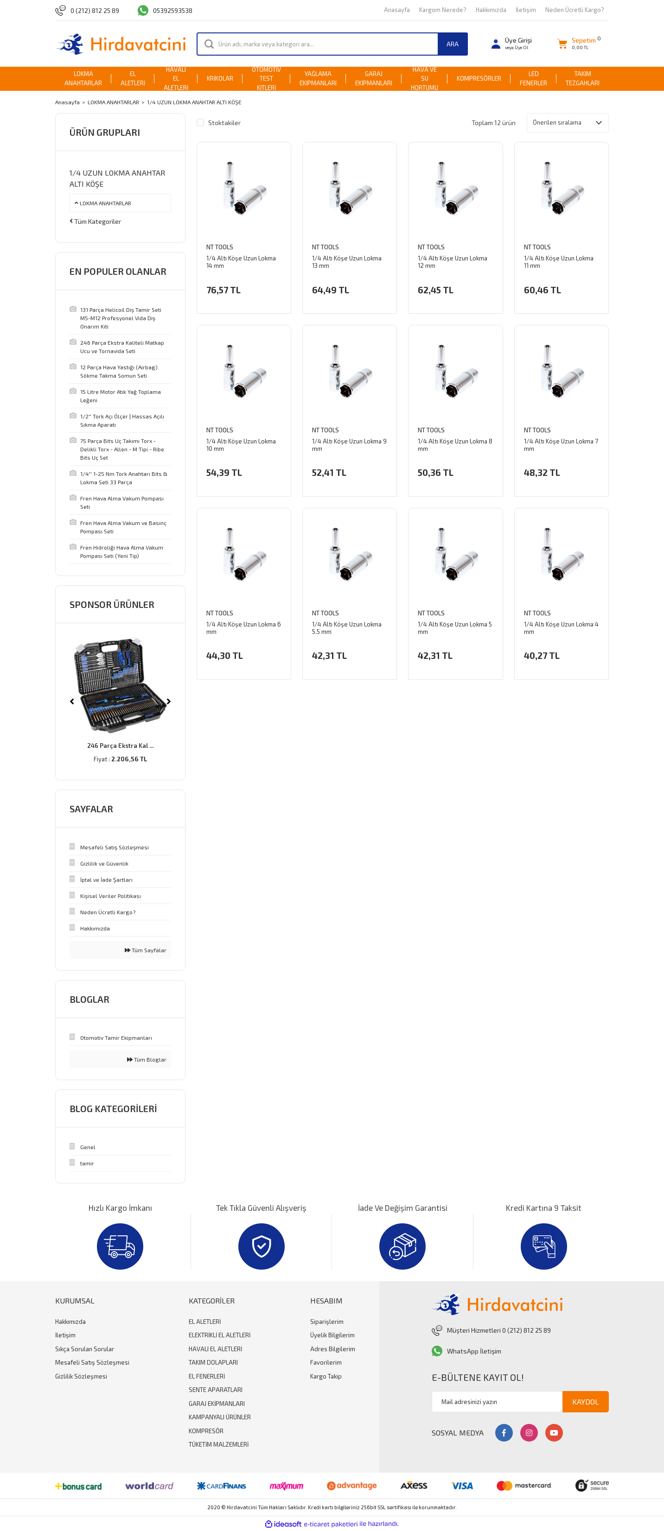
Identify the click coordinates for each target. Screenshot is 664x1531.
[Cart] (576, 44)
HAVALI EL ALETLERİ (215, 1349)
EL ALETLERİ (205, 1321)
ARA (453, 44)
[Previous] (72, 701)
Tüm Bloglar (146, 1059)
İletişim (526, 9)
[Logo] (120, 43)
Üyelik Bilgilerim (332, 1335)
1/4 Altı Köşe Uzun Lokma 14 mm (241, 263)
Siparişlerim (327, 1321)
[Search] (332, 44)
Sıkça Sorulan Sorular (84, 1349)
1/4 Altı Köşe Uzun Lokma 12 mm (452, 263)
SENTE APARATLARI (216, 1389)
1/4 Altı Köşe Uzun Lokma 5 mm (455, 629)
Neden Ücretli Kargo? (574, 9)
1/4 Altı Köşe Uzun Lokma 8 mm (455, 446)
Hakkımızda (491, 9)
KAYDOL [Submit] (585, 1401)
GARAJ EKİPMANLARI (217, 1403)
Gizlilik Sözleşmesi (81, 1376)
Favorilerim (326, 1362)
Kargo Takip (326, 1376)
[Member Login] (512, 44)
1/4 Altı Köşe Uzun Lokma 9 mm (349, 446)
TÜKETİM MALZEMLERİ (219, 1444)
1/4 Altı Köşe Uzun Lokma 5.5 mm (347, 629)
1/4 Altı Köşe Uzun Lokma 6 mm (243, 629)
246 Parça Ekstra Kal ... (120, 745)
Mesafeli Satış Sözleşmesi (92, 1362)
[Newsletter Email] (520, 1401)
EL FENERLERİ (207, 1376)
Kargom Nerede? (442, 9)
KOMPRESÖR (206, 1431)
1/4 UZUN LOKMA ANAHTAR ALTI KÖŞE (194, 102)
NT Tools (219, 248)
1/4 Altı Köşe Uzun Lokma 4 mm (561, 629)
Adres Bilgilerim (332, 1349)
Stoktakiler (224, 123)
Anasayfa (397, 9)
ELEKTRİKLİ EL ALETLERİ (219, 1335)
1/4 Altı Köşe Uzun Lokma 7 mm (561, 446)
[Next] (168, 701)
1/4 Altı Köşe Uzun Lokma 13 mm (347, 263)
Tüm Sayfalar (145, 950)
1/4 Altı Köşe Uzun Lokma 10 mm (241, 446)
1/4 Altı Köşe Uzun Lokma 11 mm (559, 263)
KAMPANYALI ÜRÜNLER (220, 1417)
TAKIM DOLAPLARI (213, 1362)
